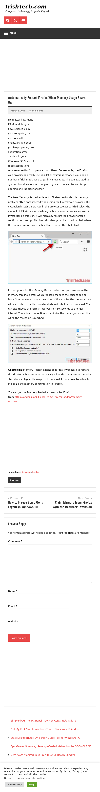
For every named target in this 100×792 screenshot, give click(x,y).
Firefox (36, 471)
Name (12, 591)
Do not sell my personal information (24, 777)
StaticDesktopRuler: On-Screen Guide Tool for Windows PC (45, 737)
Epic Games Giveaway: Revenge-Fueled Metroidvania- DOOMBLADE (51, 746)
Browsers (26, 471)
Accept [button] (32, 784)
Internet (14, 480)
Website (13, 621)
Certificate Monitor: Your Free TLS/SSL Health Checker (43, 754)
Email (12, 606)
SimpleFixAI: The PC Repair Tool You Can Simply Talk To (43, 720)
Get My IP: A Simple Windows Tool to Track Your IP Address (45, 729)
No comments (36, 110)
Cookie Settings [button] (14, 784)
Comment (15, 541)
